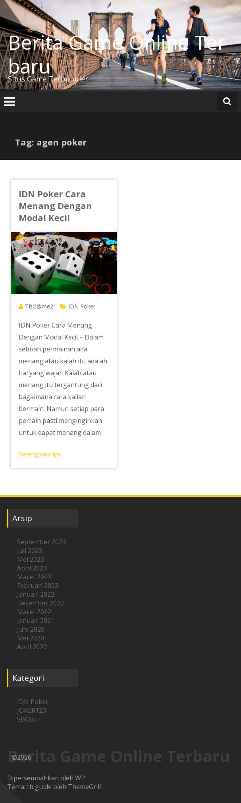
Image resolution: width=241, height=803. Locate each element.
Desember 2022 (40, 603)
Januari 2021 (35, 620)
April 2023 (32, 568)
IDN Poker (81, 306)
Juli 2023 (29, 550)
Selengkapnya (40, 454)
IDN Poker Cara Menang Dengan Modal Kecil (55, 205)
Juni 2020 (30, 629)
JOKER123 (31, 710)
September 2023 (41, 541)
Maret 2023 (34, 576)
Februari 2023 (37, 585)
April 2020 (32, 646)
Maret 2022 (34, 611)
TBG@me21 (40, 306)
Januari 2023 (35, 594)
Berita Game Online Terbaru (117, 54)
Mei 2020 (30, 638)
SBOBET (29, 719)
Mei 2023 (30, 559)
